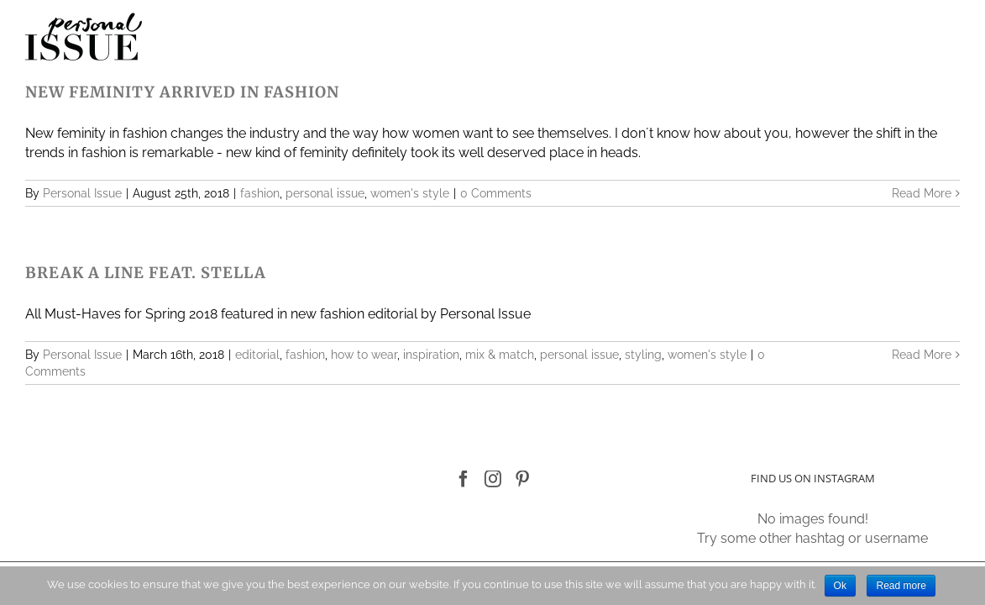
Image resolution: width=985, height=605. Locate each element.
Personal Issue (82, 193)
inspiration (431, 354)
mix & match (499, 354)
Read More (921, 193)
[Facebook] (463, 479)
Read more (900, 586)
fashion (260, 193)
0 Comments (496, 193)
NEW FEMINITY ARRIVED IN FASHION (182, 92)
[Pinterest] (522, 479)
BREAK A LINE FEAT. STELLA (145, 272)
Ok (840, 586)
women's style (409, 193)
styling (643, 354)
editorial (257, 354)
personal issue (325, 193)
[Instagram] (493, 479)
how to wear (364, 354)
